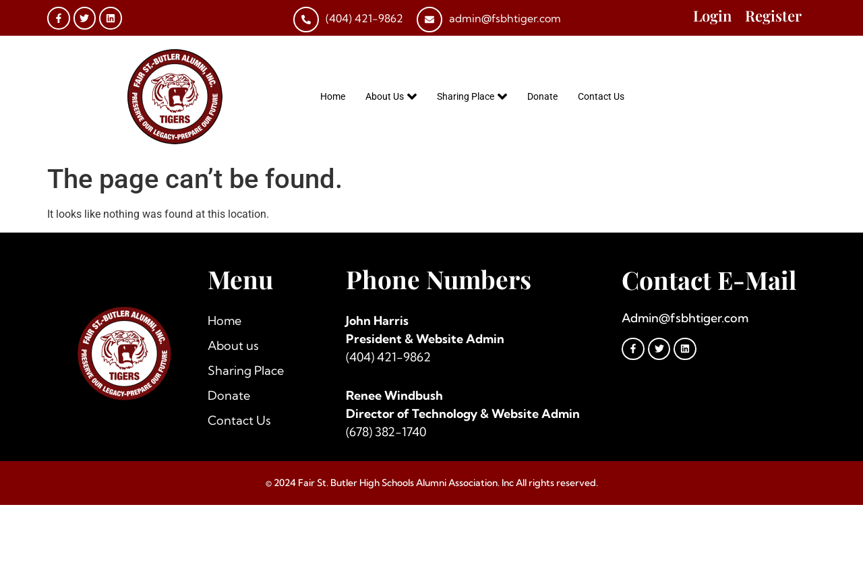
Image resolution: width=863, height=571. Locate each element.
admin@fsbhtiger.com (505, 18)
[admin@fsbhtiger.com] (429, 19)
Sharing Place (472, 96)
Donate (542, 96)
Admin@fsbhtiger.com (685, 318)
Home (332, 96)
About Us (391, 96)
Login (712, 15)
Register (773, 15)
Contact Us (601, 96)
